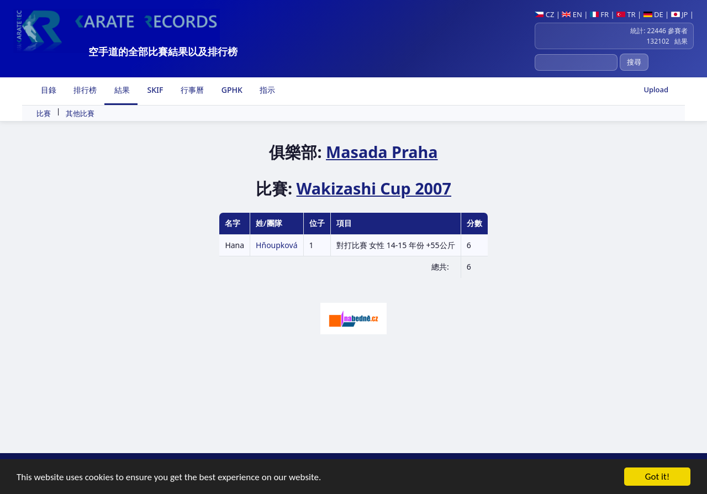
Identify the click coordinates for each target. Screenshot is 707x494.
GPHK (230, 90)
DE (653, 14)
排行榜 (84, 90)
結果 (121, 90)
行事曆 (191, 90)
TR (626, 14)
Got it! (657, 478)
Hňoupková (276, 245)
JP (679, 14)
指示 (267, 90)
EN (572, 14)
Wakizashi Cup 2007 (374, 188)
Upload (655, 89)
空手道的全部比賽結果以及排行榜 (163, 51)
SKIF (154, 90)
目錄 (47, 90)
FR (599, 14)
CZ (544, 14)
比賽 (43, 113)
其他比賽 (80, 113)
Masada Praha (381, 151)
